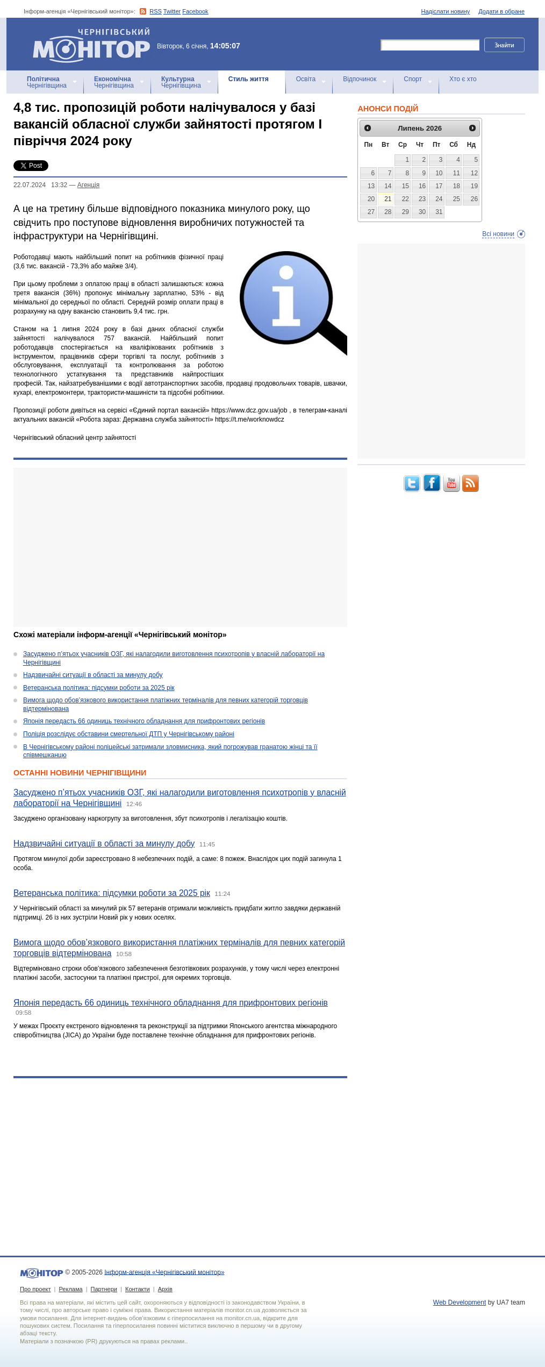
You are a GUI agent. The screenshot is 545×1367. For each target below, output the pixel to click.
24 (438, 199)
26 (474, 199)
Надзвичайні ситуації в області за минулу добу (93, 675)
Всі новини (498, 234)
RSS (155, 11)
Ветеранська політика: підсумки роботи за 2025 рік (99, 688)
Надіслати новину (445, 11)
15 (405, 186)
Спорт (413, 79)
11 (456, 173)
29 (405, 212)
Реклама (70, 1289)
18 (456, 186)
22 (405, 199)
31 (438, 212)
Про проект (35, 1289)
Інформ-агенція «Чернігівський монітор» (95, 44)
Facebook (195, 11)
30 (422, 212)
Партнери (104, 1289)
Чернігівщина (47, 82)
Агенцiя (88, 185)
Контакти (137, 1289)
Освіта (305, 79)
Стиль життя (248, 79)
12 (474, 173)
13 (371, 186)
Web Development (459, 1302)
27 (371, 212)
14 (387, 186)
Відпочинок (359, 79)
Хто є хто (463, 79)
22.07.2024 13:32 (40, 185)
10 (438, 173)
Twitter (172, 11)
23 (422, 199)
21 (387, 199)
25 (456, 199)
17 (438, 186)
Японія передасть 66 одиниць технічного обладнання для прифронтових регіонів (144, 721)
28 (387, 212)
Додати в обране (501, 11)
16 (422, 186)
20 (371, 199)
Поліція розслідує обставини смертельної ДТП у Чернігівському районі (128, 734)
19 (474, 186)
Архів (165, 1289)
